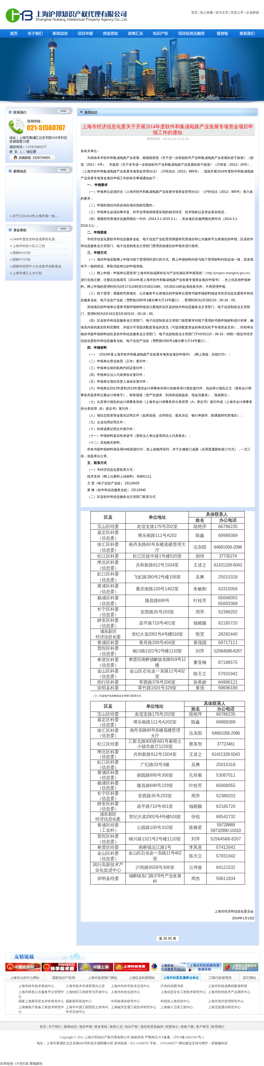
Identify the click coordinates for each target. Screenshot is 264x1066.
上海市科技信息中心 (125, 992)
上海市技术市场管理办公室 (85, 986)
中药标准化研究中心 (125, 1001)
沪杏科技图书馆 (172, 986)
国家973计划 (21, 259)
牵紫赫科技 (219, 1043)
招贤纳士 (171, 1027)
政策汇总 (116, 1027)
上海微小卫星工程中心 (177, 1007)
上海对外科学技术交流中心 (130, 986)
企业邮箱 (252, 12)
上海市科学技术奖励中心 (36, 986)
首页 (194, 12)
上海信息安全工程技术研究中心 (183, 992)
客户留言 (202, 1027)
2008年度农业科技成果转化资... (34, 239)
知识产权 (131, 1027)
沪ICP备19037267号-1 (189, 1037)
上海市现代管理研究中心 (226, 1001)
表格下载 (187, 1027)
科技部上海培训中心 (175, 1001)
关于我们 (54, 1027)
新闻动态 (70, 1027)
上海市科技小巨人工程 (28, 246)
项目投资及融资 (151, 1027)
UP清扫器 (22, 1063)
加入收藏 (206, 12)
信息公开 (237, 12)
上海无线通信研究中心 (224, 1007)
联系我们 (217, 1027)
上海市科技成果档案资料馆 (227, 986)
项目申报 (85, 1027)
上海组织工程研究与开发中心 (87, 992)
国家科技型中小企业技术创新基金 (36, 266)
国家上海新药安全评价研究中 (39, 1001)
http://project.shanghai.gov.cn (228, 273)
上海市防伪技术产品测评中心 (229, 992)
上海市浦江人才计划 (27, 273)
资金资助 (100, 1027)
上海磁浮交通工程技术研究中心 (133, 1007)
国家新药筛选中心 (79, 1001)
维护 (205, 1043)
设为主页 (221, 12)
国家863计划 (21, 253)
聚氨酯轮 (36, 1063)
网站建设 (185, 1043)
